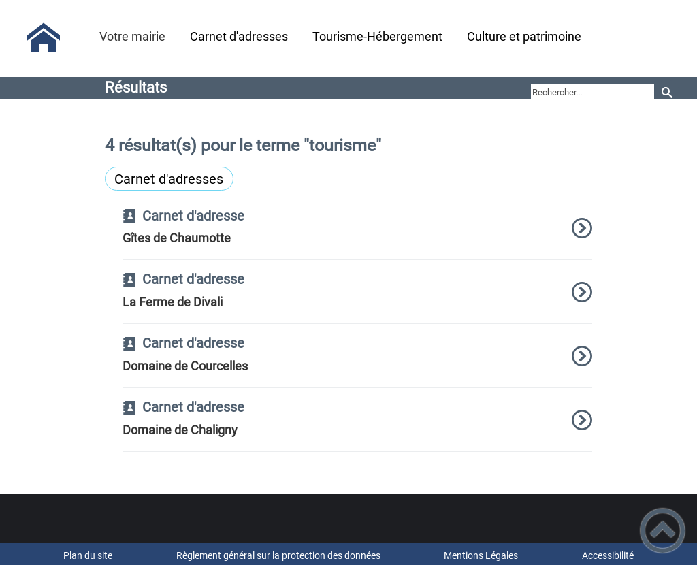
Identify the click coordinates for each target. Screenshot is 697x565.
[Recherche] (666, 92)
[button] (663, 530)
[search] (592, 92)
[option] (358, 235)
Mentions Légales (481, 555)
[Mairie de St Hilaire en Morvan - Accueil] (43, 38)
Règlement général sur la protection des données (278, 555)
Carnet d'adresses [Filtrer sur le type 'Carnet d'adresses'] (168, 179)
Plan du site (87, 555)
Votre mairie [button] (132, 36)
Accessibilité (608, 555)
